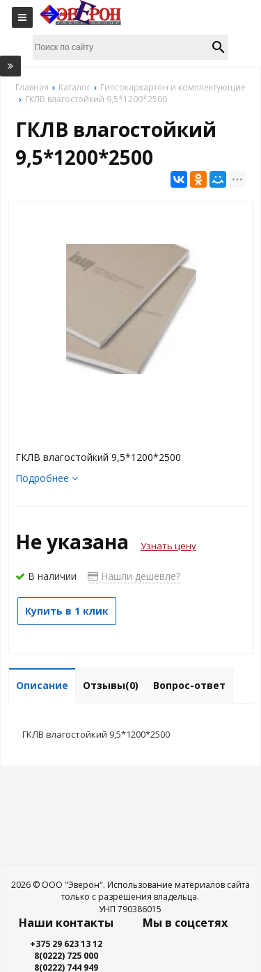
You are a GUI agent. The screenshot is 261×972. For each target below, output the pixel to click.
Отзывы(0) (111, 685)
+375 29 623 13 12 (66, 944)
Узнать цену (168, 546)
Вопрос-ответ (189, 685)
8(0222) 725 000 (66, 956)
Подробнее (46, 478)
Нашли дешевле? (134, 576)
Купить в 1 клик (67, 610)
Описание (42, 685)
